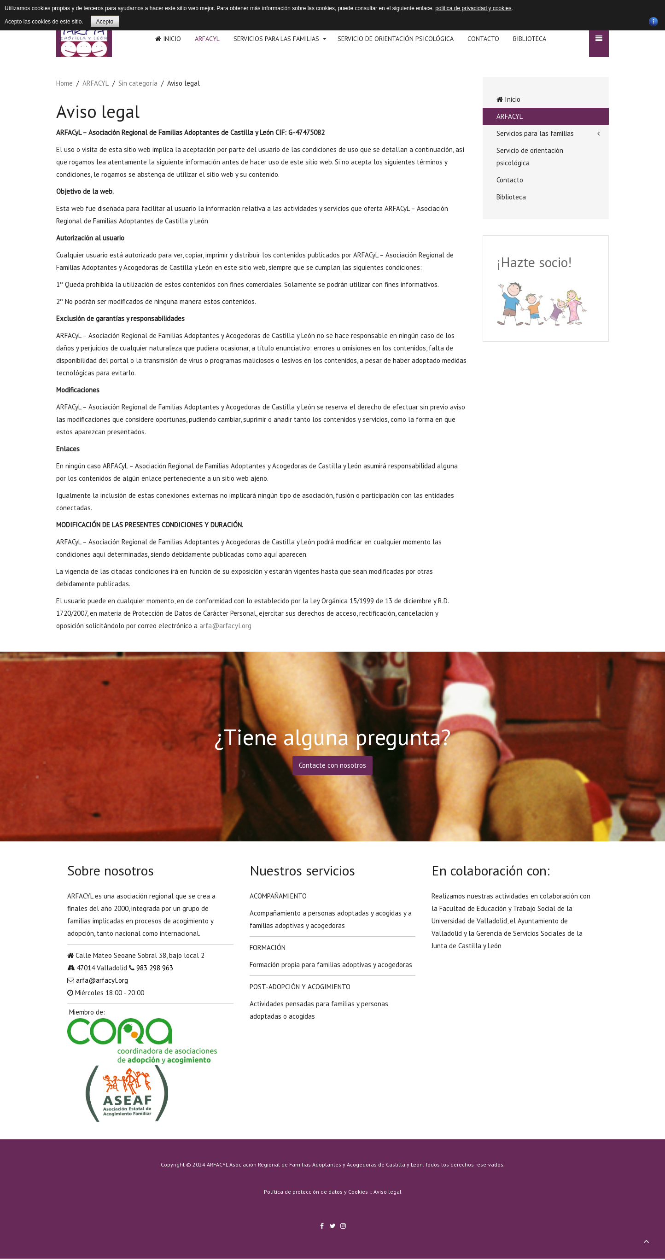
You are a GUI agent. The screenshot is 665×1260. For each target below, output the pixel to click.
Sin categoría (138, 83)
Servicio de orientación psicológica (396, 39)
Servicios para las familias (276, 39)
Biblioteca (529, 39)
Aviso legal (387, 1191)
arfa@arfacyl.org (225, 625)
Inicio (168, 39)
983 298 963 (154, 967)
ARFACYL (207, 39)
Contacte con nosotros (332, 765)
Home (64, 83)
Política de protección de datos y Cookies (316, 1191)
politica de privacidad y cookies (473, 8)
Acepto (104, 21)
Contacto (483, 39)
